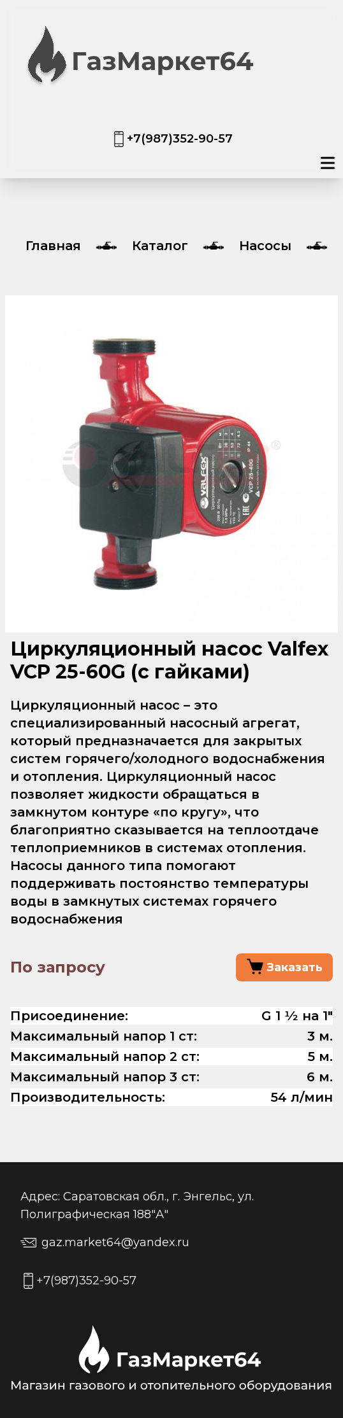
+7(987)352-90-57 (180, 139)
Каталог (160, 245)
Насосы (265, 245)
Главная (53, 245)
